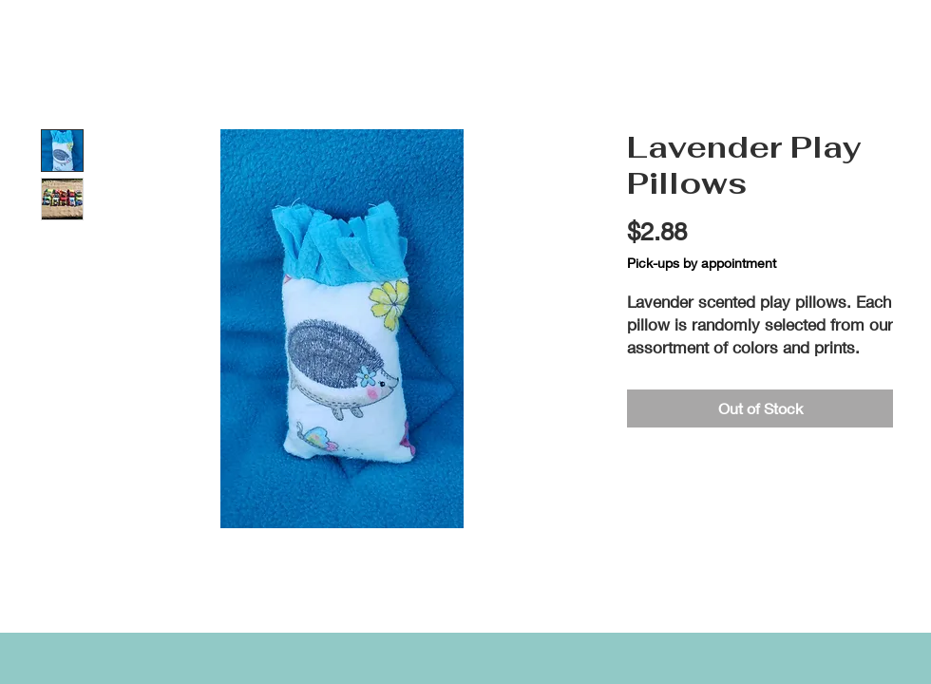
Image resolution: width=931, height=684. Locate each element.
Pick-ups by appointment (701, 263)
